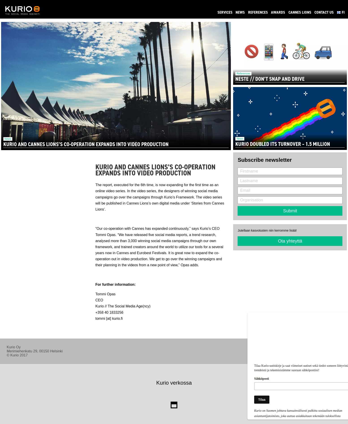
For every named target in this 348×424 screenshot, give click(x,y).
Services (224, 12)
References (258, 12)
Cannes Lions (299, 12)
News (240, 12)
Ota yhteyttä (290, 241)
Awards (278, 12)
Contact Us (324, 12)
